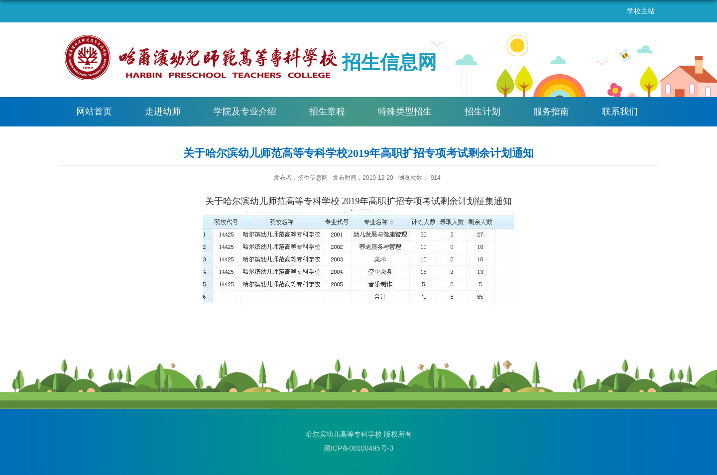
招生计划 (482, 112)
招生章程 (327, 112)
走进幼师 (163, 112)
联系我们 (620, 112)
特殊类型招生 (405, 112)
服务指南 (551, 112)
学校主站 (641, 11)
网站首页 (94, 112)
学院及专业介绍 (245, 112)
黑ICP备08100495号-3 (358, 448)
